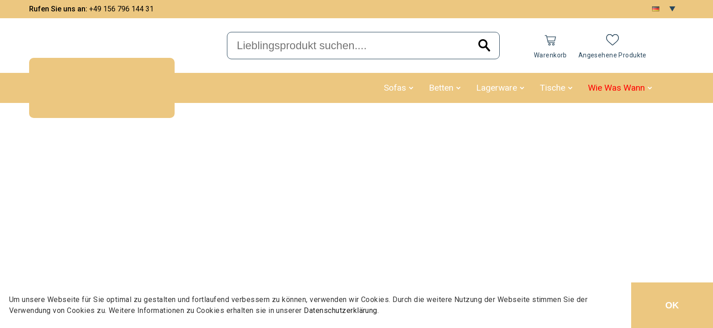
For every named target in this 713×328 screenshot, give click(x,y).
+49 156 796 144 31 (121, 9)
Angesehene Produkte (612, 55)
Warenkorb (550, 55)
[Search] (484, 46)
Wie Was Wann (616, 87)
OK (672, 305)
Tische (552, 87)
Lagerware (496, 87)
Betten (441, 87)
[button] (411, 88)
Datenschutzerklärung (340, 310)
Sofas (395, 87)
